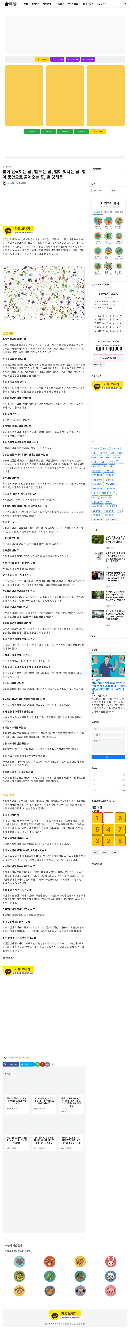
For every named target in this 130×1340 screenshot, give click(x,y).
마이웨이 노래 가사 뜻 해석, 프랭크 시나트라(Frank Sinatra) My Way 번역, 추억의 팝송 (115, 596)
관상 (102, 461)
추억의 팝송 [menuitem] (72, 3)
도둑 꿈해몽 (111, 484)
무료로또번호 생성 (108, 358)
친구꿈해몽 (108, 470)
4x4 (104, 852)
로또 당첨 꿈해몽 (100, 466)
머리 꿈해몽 (111, 488)
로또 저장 (98, 364)
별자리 (108, 501)
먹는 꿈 (113, 493)
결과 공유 (48, 131)
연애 (120, 461)
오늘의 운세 (42, 59)
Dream (25, 1057)
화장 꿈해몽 (97, 519)
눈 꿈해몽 (109, 479)
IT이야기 (117, 457)
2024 (108, 785)
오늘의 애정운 (57, 59)
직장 (119, 510)
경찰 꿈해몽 (97, 475)
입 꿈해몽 (97, 510)
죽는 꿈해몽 (109, 510)
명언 (108, 457)
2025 (108, 779)
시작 (114, 852)
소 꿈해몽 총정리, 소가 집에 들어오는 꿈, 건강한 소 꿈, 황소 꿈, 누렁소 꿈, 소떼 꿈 (115, 576)
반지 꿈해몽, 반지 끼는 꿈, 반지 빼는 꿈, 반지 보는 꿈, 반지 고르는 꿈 (44, 1140)
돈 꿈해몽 (111, 461)
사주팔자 (103, 453)
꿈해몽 (8, 166)
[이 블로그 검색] (101, 190)
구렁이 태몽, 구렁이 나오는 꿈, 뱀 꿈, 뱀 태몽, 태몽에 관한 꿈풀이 (115, 539)
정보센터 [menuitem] (100, 3)
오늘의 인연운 (88, 59)
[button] (120, 3)
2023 (108, 790)
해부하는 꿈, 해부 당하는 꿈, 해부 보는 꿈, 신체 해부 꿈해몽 (17, 1140)
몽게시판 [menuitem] (87, 3)
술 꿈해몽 (97, 470)
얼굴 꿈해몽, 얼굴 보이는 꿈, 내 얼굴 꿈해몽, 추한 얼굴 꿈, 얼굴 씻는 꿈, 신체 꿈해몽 (115, 557)
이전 (82, 1238)
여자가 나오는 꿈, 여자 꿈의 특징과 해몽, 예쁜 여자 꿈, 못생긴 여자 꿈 (71, 1140)
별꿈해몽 (18, 1057)
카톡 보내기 (98, 131)
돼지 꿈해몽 (97, 488)
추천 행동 (65, 131)
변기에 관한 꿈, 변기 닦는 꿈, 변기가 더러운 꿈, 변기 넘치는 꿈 (44, 1101)
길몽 (95, 453)
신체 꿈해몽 (97, 457)
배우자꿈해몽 (106, 497)
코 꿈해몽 (97, 515)
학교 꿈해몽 (109, 515)
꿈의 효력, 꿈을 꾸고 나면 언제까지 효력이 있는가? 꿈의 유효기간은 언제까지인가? (115, 615)
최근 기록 (81, 131)
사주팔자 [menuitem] (47, 3)
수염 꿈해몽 (97, 506)
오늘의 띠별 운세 (13, 1245)
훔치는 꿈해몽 (111, 519)
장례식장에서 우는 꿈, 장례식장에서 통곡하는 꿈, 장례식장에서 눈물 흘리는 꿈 (71, 1102)
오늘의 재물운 (72, 59)
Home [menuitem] (25, 3)
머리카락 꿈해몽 (99, 493)
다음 (5, 1238)
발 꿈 (95, 497)
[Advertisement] (66, 34)
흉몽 (120, 453)
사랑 (112, 466)
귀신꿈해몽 (97, 479)
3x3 (95, 852)
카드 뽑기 (32, 131)
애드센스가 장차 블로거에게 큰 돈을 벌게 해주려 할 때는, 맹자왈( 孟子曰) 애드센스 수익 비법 (108, 687)
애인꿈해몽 (110, 506)
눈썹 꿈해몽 (97, 484)
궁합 (113, 453)
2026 (108, 774)
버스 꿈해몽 (97, 501)
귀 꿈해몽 (110, 475)
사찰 (95, 461)
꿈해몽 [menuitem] (35, 3)
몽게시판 (115, 448)
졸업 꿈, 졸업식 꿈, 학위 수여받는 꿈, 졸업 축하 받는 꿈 (16, 1101)
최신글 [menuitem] (59, 3)
